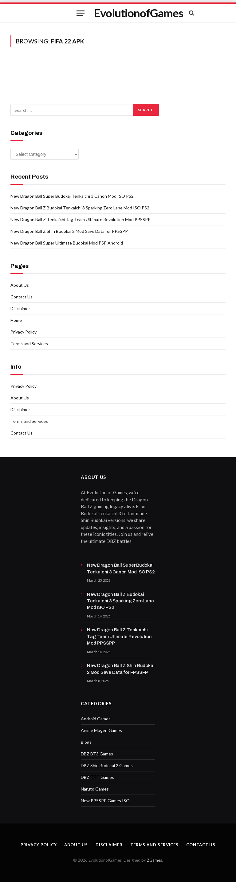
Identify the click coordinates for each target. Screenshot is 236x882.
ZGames (154, 860)
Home (16, 320)
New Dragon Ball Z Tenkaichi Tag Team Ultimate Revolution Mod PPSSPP (80, 219)
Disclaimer (20, 308)
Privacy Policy (23, 331)
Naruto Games (95, 788)
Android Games (96, 718)
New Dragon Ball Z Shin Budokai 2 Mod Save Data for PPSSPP (69, 231)
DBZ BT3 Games (97, 753)
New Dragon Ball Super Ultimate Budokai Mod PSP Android (66, 242)
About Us (19, 285)
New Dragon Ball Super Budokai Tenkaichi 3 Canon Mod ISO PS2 (72, 196)
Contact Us (21, 296)
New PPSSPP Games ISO (105, 800)
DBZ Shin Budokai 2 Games (107, 765)
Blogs (86, 742)
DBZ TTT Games (97, 777)
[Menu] (81, 13)
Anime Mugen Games (101, 730)
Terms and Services (29, 343)
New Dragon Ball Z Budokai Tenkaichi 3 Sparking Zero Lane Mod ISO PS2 (79, 207)
